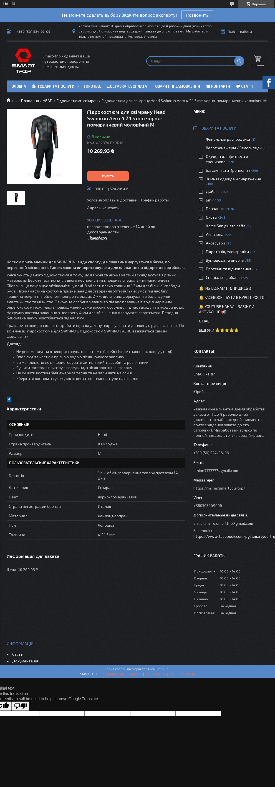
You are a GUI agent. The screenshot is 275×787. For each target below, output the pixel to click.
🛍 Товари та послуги (53, 86)
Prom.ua (162, 669)
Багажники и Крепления (228, 170)
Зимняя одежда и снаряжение (233, 178)
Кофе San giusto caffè (226, 225)
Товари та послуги (217, 128)
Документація (25, 661)
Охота (211, 217)
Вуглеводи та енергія (225, 260)
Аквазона (214, 234)
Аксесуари (215, 243)
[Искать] (239, 61)
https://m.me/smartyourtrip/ (219, 488)
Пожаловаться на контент (121, 674)
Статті (17, 654)
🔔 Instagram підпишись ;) (225, 288)
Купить (108, 176)
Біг (208, 200)
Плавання (30, 100)
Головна (17, 86)
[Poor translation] (20, 706)
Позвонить (197, 14)
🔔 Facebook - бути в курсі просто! (232, 297)
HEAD (47, 100)
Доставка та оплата (127, 86)
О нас (204, 321)
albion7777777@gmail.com (215, 470)
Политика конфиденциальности (170, 674)
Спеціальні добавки (224, 277)
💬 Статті (244, 86)
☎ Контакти (218, 86)
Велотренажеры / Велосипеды (234, 147)
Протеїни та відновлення (228, 268)
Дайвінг (213, 191)
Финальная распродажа (228, 139)
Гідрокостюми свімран (77, 100)
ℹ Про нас (92, 86)
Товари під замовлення (176, 86)
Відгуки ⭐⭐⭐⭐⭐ (219, 330)
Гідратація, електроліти (227, 251)
